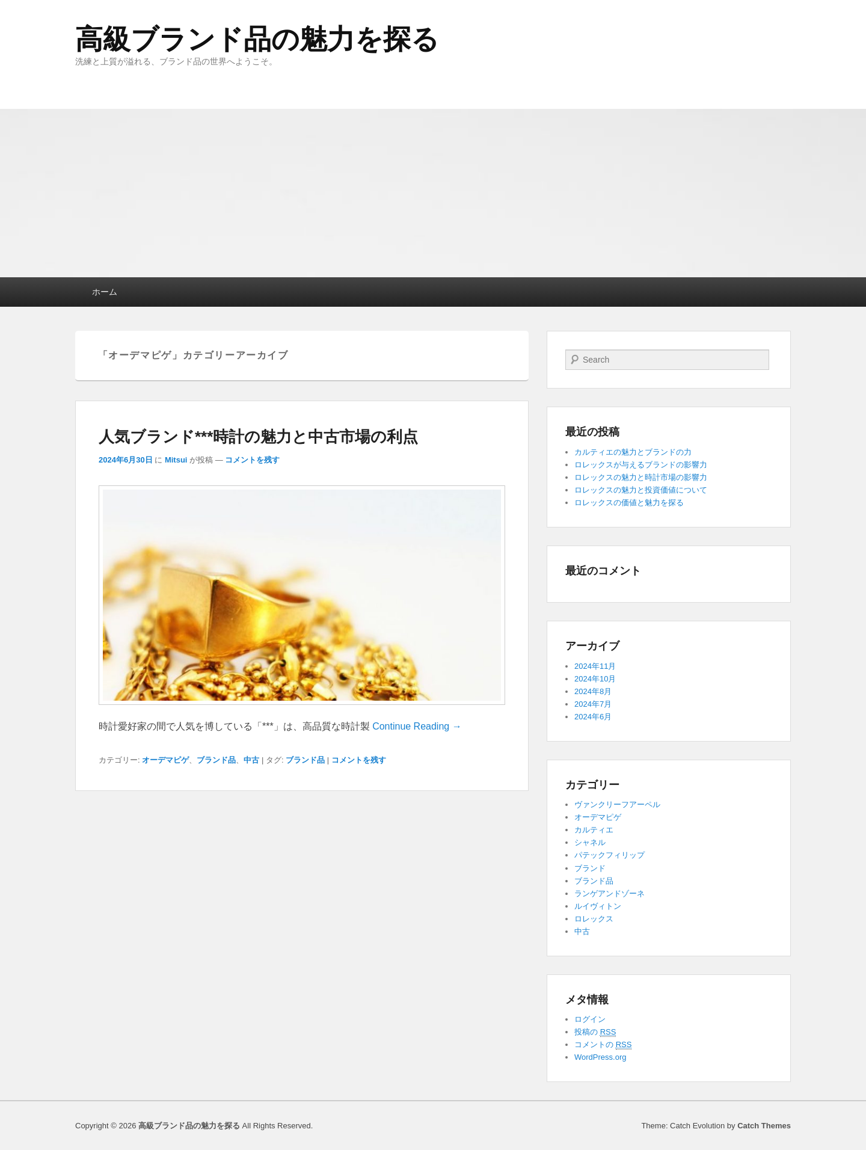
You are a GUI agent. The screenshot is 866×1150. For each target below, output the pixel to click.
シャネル (590, 842)
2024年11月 (595, 666)
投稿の (595, 1032)
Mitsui (176, 459)
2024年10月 (595, 678)
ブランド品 (216, 759)
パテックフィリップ (609, 854)
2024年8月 (593, 691)
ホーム (104, 292)
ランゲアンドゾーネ (609, 893)
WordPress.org (600, 1057)
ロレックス (593, 918)
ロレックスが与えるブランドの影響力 (640, 464)
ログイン (590, 1019)
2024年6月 (593, 716)
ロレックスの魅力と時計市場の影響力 (640, 477)
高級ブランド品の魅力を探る (257, 39)
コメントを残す (252, 459)
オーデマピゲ (165, 759)
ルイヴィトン (597, 906)
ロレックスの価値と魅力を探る (629, 502)
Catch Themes (764, 1125)
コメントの (602, 1045)
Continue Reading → (417, 726)
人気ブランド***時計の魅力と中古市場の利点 (258, 437)
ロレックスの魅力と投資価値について (640, 489)
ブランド (590, 868)
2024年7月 (593, 704)
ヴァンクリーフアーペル (617, 804)
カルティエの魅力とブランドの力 (633, 452)
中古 (251, 759)
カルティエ (593, 829)
